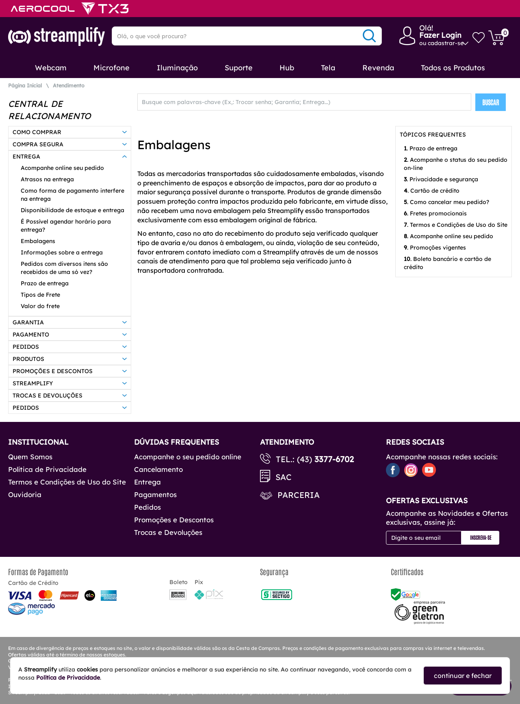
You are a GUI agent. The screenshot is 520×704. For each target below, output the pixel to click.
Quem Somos (30, 456)
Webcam (51, 67)
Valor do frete (40, 306)
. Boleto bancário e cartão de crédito (447, 263)
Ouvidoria (24, 494)
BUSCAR (490, 102)
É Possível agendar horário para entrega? (66, 225)
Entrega (147, 482)
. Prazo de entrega (430, 148)
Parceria (298, 495)
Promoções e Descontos (174, 519)
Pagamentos (155, 494)
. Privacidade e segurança (441, 179)
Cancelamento (158, 469)
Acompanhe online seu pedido (62, 168)
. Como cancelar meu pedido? (446, 202)
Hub (287, 67)
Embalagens (38, 241)
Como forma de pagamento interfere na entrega (72, 194)
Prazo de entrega (45, 283)
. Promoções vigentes (435, 247)
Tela (328, 67)
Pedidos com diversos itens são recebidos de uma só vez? (64, 268)
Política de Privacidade (47, 469)
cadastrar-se (446, 43)
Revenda (378, 67)
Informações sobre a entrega (62, 252)
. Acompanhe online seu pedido (448, 236)
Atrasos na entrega (47, 179)
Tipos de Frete (40, 294)
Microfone (111, 67)
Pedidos (147, 507)
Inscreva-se (480, 537)
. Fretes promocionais (435, 213)
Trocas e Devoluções (168, 532)
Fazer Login (440, 35)
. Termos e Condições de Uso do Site (455, 224)
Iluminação (177, 67)
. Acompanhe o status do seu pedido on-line (455, 164)
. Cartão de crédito (431, 190)
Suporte (239, 67)
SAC (283, 477)
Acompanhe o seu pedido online (187, 456)
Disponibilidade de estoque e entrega (72, 210)
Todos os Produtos (453, 67)
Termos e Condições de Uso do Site (67, 482)
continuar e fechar (463, 675)
